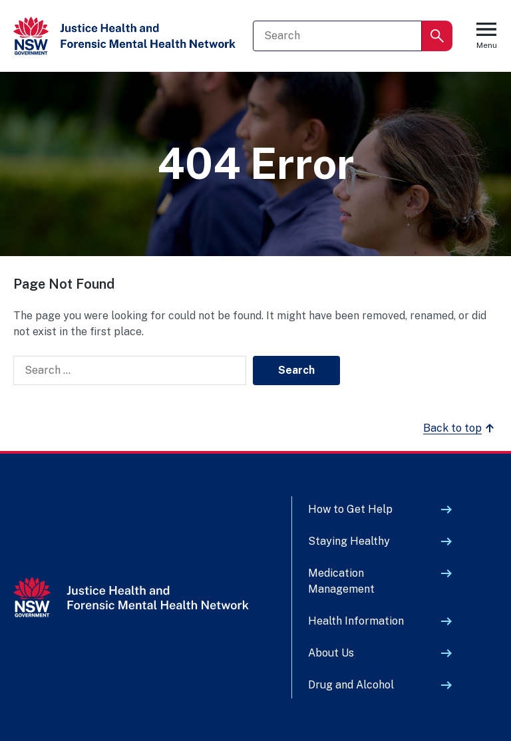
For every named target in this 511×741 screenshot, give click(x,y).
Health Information (356, 621)
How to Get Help (350, 509)
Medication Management (341, 581)
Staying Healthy (349, 541)
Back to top (460, 428)
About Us (331, 653)
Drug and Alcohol (351, 684)
